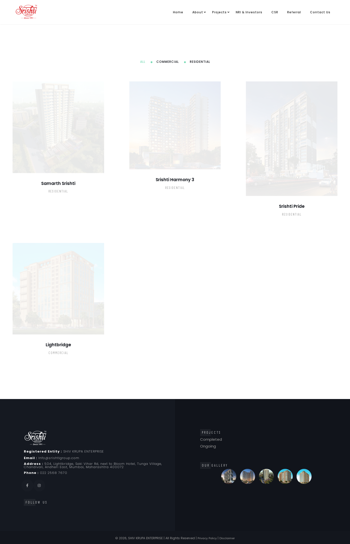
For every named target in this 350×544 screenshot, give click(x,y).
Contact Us (320, 12)
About (197, 12)
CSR (274, 12)
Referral (294, 12)
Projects (219, 12)
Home (178, 12)
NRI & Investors (249, 12)
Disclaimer (228, 538)
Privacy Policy (206, 538)
